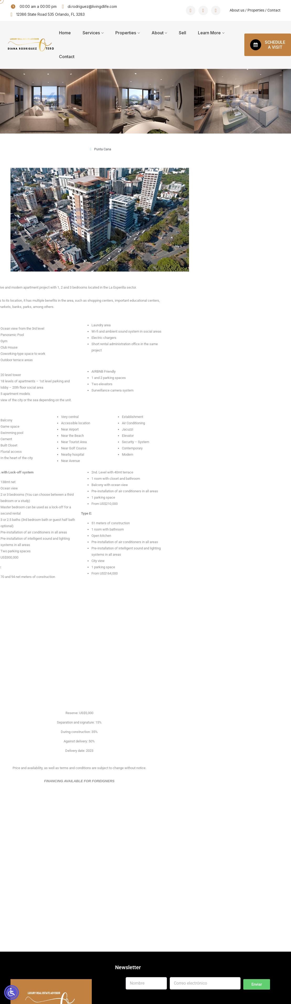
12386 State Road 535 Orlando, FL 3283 (50, 14)
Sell (182, 32)
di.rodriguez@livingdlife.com (92, 6)
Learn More (209, 32)
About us (237, 10)
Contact (274, 10)
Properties (255, 10)
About (158, 32)
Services (91, 32)
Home (65, 32)
